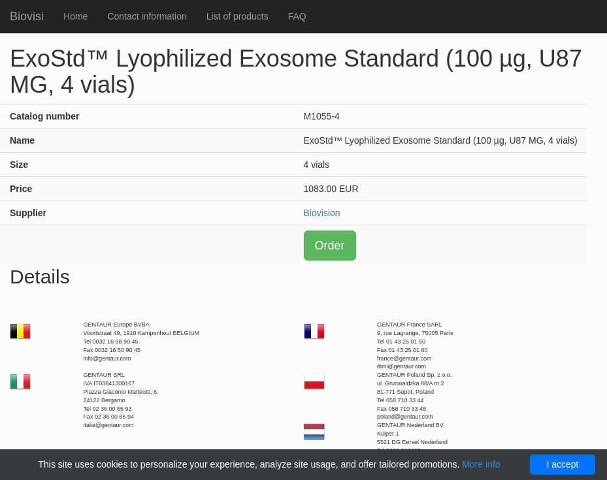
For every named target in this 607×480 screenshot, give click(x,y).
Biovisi (27, 16)
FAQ (297, 16)
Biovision (322, 213)
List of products (237, 16)
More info (481, 464)
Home (75, 16)
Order (330, 245)
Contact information (146, 16)
